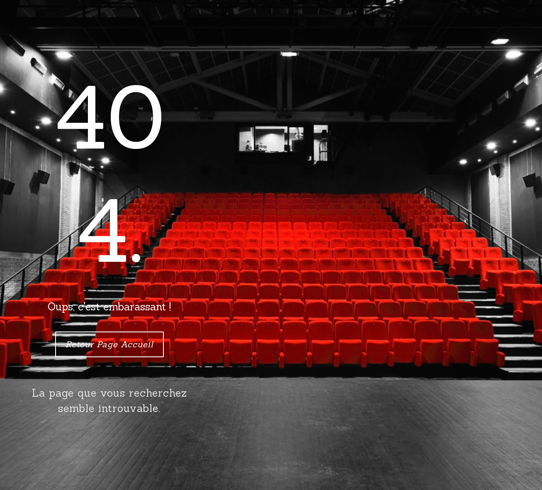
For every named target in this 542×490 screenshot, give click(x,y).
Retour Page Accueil (109, 344)
